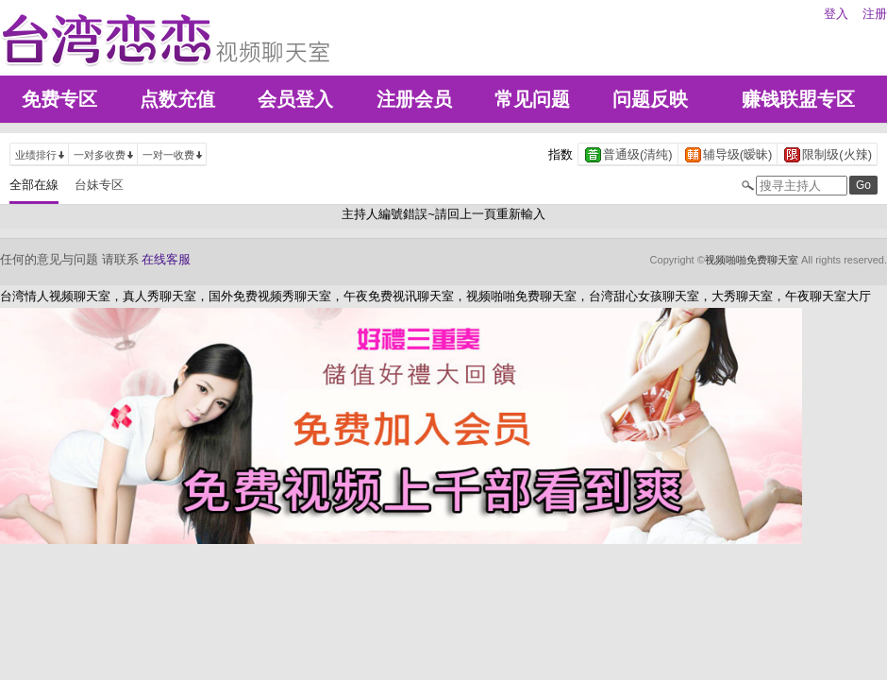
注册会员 (414, 99)
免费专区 (59, 99)
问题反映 (650, 99)
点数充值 (177, 99)
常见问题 (532, 99)
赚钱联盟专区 (798, 99)
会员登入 (295, 99)
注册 (874, 14)
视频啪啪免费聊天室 (751, 259)
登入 (836, 14)
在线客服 (166, 259)
